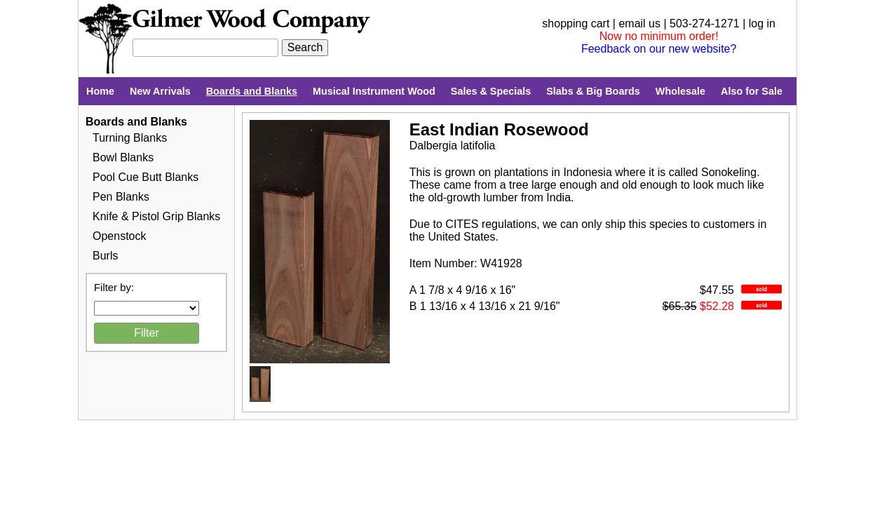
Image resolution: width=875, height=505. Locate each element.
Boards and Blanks (251, 91)
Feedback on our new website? (658, 49)
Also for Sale (751, 91)
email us (639, 23)
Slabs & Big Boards (593, 91)
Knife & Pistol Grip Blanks (156, 216)
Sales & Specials (491, 91)
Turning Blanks (130, 138)
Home (100, 91)
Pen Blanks (121, 197)
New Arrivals (160, 91)
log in (762, 23)
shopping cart (575, 23)
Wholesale (680, 91)
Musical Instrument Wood (374, 91)
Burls (105, 256)
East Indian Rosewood (499, 129)
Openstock (119, 236)
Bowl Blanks (123, 157)
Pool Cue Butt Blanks (145, 177)
